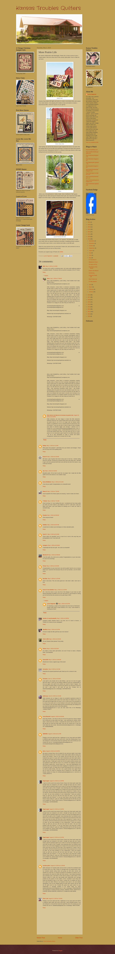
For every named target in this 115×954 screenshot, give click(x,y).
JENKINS (45, 733)
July (90, 253)
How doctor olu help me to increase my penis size (60, 415)
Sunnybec (45, 669)
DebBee (45, 524)
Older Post (79, 938)
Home (60, 938)
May (90, 257)
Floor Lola (45, 898)
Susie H (45, 456)
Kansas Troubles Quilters (48, 8)
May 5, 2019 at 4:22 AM (54, 669)
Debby (44, 445)
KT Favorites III (92, 259)
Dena (48, 278)
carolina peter (46, 865)
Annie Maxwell (46, 716)
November (91, 243)
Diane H (45, 491)
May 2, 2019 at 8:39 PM (63, 618)
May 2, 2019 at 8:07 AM (53, 524)
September (92, 248)
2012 (89, 309)
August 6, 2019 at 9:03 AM (57, 716)
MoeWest (45, 629)
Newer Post (41, 938)
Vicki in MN (46, 639)
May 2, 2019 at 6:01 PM (64, 603)
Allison (44, 648)
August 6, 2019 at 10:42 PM (53, 751)
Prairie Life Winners (93, 270)
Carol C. (45, 534)
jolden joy (45, 696)
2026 (89, 222)
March (90, 287)
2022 (89, 231)
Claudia (45, 515)
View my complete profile (92, 142)
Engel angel (46, 780)
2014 (89, 304)
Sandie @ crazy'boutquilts (50, 618)
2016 (89, 299)
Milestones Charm (93, 262)
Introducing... (92, 273)
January (91, 291)
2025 (89, 224)
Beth (44, 266)
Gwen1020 (45, 659)
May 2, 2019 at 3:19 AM (51, 266)
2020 (89, 236)
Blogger (60, 950)
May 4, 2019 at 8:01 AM (53, 648)
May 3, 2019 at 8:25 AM (55, 639)
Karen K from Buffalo (48, 589)
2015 (89, 302)
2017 (89, 297)
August (91, 250)
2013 (89, 306)
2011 (89, 311)
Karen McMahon (47, 482)
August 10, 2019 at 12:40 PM (56, 780)
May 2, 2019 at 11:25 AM (54, 578)
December (91, 241)
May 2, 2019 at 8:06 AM (53, 515)
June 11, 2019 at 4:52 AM (54, 678)
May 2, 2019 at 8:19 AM (53, 534)
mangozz (45, 545)
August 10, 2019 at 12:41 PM (56, 837)
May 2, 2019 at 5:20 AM (53, 456)
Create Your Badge (90, 214)
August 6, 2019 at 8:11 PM (54, 733)
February (91, 289)
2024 (89, 227)
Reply (44, 272)
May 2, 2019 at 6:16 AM (51, 470)
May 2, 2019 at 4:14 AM (52, 445)
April (90, 284)
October (91, 245)
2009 (89, 316)
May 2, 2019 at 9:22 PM (54, 629)
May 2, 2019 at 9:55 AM (54, 554)
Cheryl (44, 566)
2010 (89, 314)
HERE (61, 251)
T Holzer (45, 501)
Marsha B (45, 554)
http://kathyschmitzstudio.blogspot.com (92, 170)
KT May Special (93, 281)
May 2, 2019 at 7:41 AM (53, 501)
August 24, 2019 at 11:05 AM (58, 865)
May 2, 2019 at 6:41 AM (57, 482)
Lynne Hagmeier (51, 603)
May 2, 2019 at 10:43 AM (53, 566)
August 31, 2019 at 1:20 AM (55, 898)
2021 (89, 234)
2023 (89, 229)
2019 (89, 239)
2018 (89, 294)
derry (44, 751)
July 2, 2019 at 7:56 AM (56, 278)
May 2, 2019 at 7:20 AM (53, 491)
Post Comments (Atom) (49, 941)
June (90, 255)
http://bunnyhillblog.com (92, 149)
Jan (44, 470)
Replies (46, 275)
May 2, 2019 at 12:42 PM (60, 589)
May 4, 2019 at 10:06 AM (55, 659)
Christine (45, 678)
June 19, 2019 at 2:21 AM (54, 696)
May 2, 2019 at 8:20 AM (54, 545)
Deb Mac (45, 578)
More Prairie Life (93, 279)
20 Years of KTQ (93, 264)
